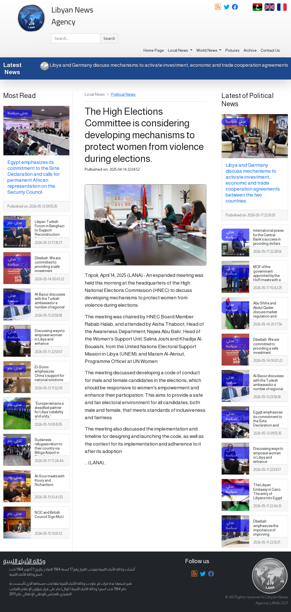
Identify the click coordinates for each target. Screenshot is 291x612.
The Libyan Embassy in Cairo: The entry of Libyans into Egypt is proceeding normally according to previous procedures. (267, 502)
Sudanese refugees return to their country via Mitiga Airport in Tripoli (49, 448)
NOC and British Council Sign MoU (49, 515)
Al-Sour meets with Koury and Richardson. (50, 480)
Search (109, 38)
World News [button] (207, 50)
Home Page (154, 50)
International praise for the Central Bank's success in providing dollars (268, 237)
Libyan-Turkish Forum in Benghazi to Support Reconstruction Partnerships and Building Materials (50, 232)
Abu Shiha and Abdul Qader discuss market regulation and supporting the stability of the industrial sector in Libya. (267, 318)
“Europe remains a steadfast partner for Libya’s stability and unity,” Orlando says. (49, 412)
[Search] (75, 38)
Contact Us (270, 50)
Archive (250, 50)
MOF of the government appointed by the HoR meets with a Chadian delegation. (267, 278)
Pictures (232, 50)
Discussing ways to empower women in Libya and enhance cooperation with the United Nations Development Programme (50, 346)
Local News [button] (178, 50)
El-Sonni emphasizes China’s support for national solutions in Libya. (49, 375)
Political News (123, 94)
